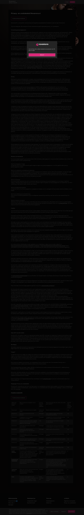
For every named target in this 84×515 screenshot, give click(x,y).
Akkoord (42, 54)
